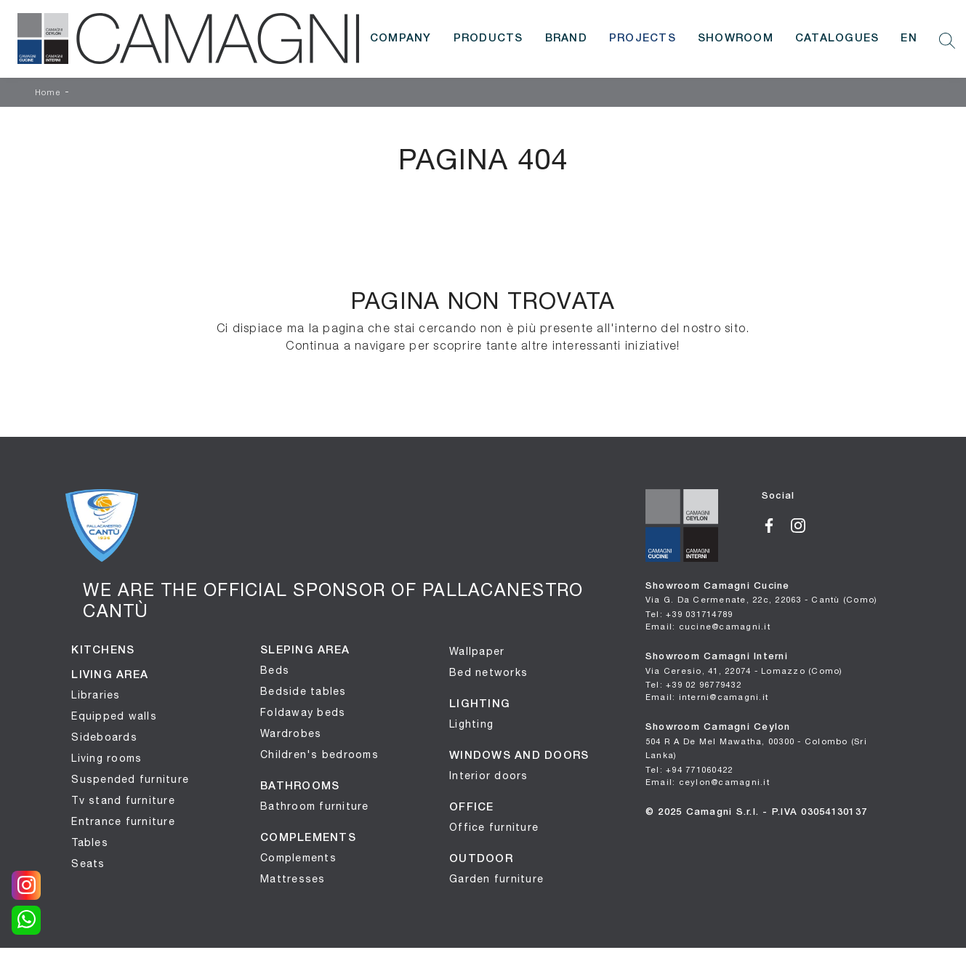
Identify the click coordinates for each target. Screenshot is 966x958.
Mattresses (293, 879)
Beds (274, 670)
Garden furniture (496, 879)
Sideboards (104, 737)
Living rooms (106, 758)
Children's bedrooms (319, 754)
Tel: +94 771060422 (689, 769)
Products (488, 38)
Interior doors (488, 775)
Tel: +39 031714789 (689, 614)
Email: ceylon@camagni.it (707, 781)
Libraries (95, 695)
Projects (642, 38)
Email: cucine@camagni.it (707, 626)
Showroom (735, 38)
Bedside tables (303, 691)
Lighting (471, 724)
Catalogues (837, 38)
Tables (89, 842)
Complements (298, 858)
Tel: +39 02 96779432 (693, 684)
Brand (566, 38)
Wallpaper (476, 651)
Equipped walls (114, 716)
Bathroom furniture (314, 806)
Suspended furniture (130, 779)
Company (401, 38)
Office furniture (494, 827)
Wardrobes (290, 733)
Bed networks (488, 672)
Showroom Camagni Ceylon (756, 741)
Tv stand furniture (123, 800)
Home (48, 93)
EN (909, 38)
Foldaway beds (302, 712)
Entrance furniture (123, 821)
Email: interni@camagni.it (706, 696)
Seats (88, 863)
